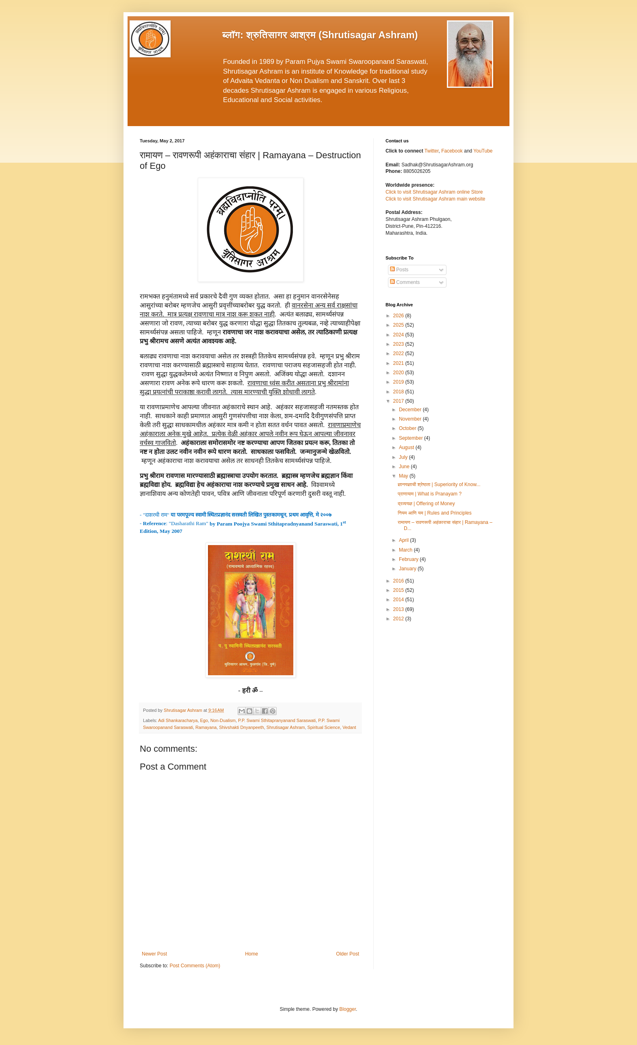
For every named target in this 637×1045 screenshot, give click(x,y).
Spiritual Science (324, 727)
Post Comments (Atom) (194, 966)
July (404, 457)
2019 (399, 382)
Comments (405, 282)
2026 (399, 316)
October (408, 428)
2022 (399, 353)
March (406, 550)
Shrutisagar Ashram (285, 727)
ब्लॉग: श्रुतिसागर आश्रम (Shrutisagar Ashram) (320, 34)
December (411, 409)
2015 (399, 590)
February (409, 559)
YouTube (482, 151)
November (411, 419)
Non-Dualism (223, 720)
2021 (399, 363)
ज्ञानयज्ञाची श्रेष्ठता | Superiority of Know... (439, 484)
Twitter (432, 151)
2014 (399, 599)
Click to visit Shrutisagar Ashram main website (435, 199)
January (408, 569)
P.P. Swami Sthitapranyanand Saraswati (277, 720)
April (404, 540)
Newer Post (154, 954)
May (404, 476)
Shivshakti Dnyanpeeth (241, 727)
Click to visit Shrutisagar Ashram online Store (434, 192)
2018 (399, 392)
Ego (204, 720)
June (405, 466)
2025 (399, 325)
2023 (399, 344)
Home (251, 954)
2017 (399, 401)
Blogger (347, 1009)
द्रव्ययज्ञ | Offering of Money (426, 503)
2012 (399, 619)
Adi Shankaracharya (177, 720)
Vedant (349, 727)
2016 (399, 581)
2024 (399, 335)
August (407, 447)
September (411, 438)
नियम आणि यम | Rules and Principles (435, 513)
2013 (399, 609)
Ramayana (206, 727)
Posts (399, 270)
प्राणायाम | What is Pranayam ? (430, 494)
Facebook (452, 151)
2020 (399, 372)
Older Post (347, 954)
